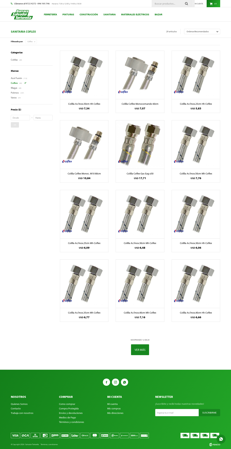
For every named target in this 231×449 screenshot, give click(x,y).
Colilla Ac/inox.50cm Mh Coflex (196, 173)
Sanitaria (109, 14)
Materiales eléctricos (135, 14)
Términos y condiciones (71, 422)
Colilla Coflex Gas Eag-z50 (140, 173)
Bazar (158, 14)
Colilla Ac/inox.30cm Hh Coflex (196, 243)
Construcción (89, 14)
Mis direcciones (115, 413)
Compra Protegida (69, 408)
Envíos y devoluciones (71, 413)
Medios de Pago (67, 417)
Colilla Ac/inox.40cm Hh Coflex (196, 312)
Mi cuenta (112, 404)
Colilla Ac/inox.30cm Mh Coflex (140, 243)
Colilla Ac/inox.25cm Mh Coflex (84, 243)
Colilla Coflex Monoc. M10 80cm (84, 173)
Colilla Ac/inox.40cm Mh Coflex (140, 312)
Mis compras (114, 408)
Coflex (30, 41)
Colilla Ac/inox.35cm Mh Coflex (84, 312)
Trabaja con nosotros (22, 413)
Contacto (16, 408)
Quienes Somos (19, 404)
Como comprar (67, 404)
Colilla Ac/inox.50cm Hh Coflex (84, 103)
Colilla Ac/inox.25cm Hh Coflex (196, 103)
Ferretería (50, 14)
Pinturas (68, 14)
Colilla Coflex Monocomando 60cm (140, 103)
